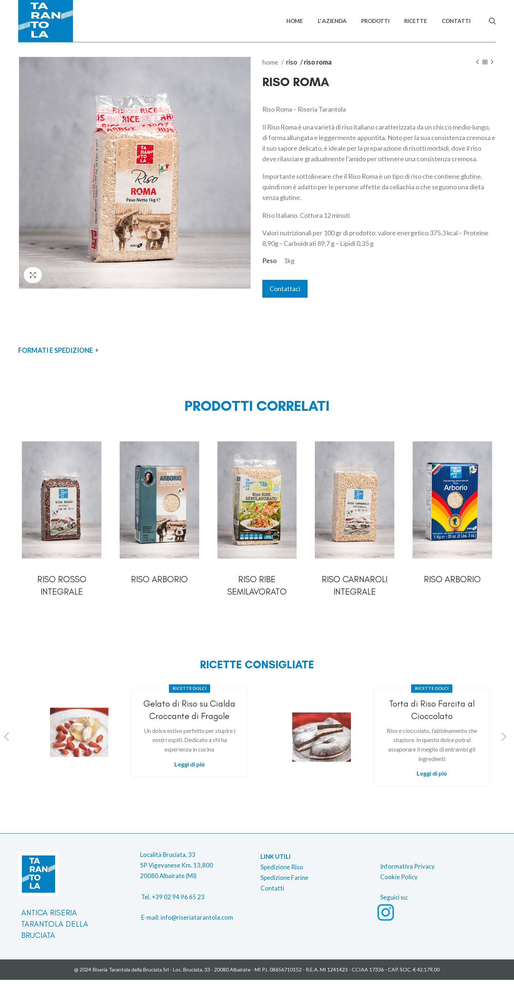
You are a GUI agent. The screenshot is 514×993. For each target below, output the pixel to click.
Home (270, 75)
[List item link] (197, 917)
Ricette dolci (189, 701)
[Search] (492, 27)
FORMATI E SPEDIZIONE (55, 363)
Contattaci (285, 302)
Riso (292, 75)
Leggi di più (189, 777)
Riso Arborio (159, 592)
